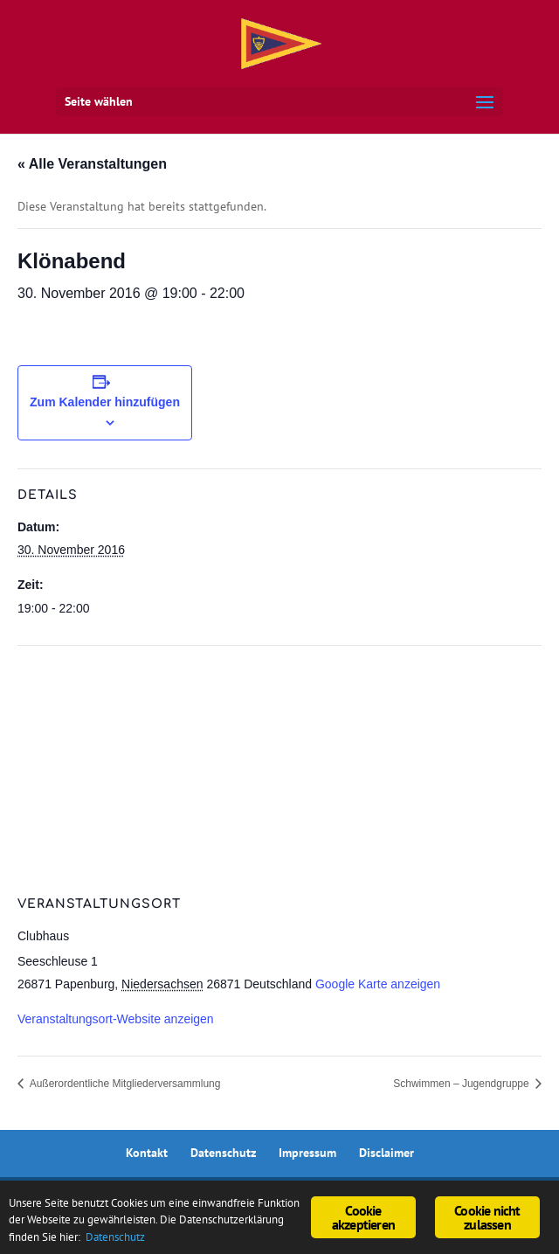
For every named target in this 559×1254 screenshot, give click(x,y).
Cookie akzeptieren (363, 1214)
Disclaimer (386, 1152)
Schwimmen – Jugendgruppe (462, 1083)
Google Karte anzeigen (377, 984)
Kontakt (147, 1152)
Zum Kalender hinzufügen (105, 402)
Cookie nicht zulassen (487, 1214)
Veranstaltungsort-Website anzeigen (115, 1019)
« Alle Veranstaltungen (92, 163)
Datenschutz (223, 1152)
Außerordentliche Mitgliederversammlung (123, 1083)
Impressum (307, 1152)
